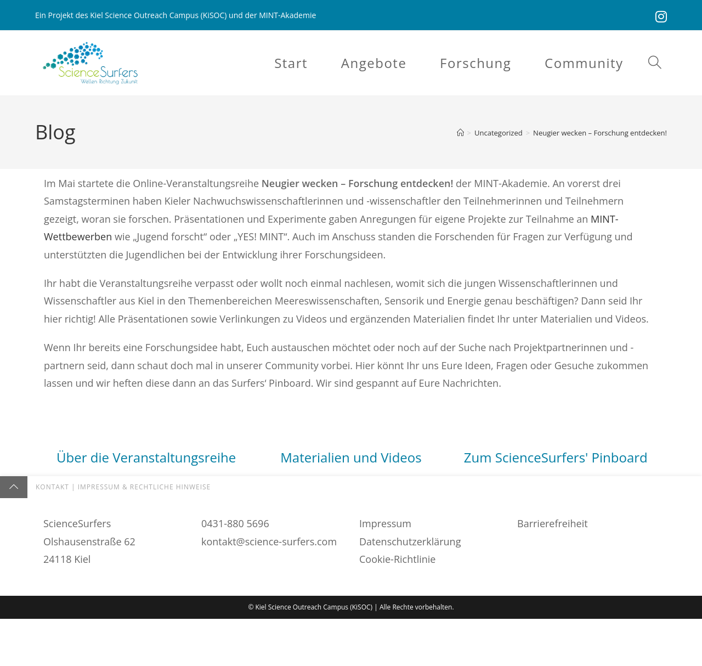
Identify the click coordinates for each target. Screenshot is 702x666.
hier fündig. (376, 560)
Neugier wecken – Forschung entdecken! (600, 134)
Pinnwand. (575, 578)
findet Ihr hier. (146, 596)
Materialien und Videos (350, 458)
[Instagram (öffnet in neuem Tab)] (660, 16)
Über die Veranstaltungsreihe (146, 458)
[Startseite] (460, 134)
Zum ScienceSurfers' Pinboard (556, 458)
